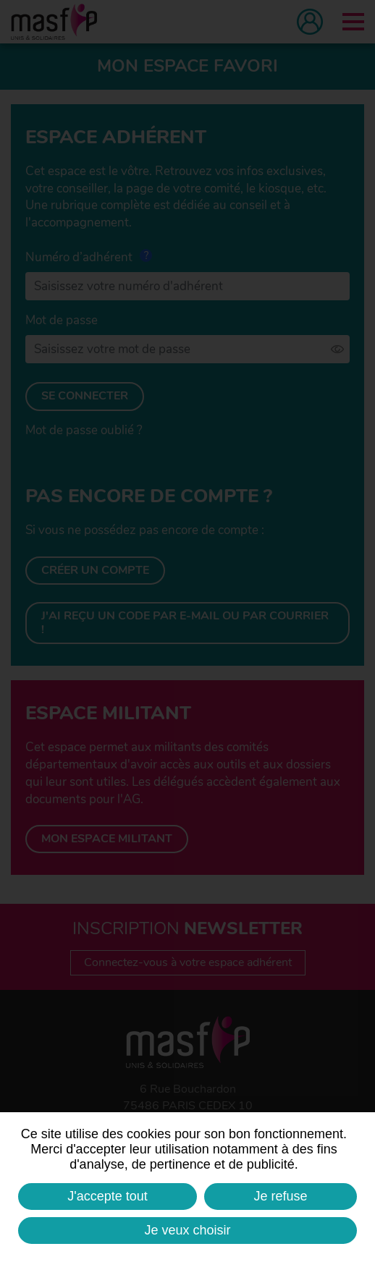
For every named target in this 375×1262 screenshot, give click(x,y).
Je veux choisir (187, 1230)
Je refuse (281, 1196)
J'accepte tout (107, 1196)
